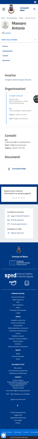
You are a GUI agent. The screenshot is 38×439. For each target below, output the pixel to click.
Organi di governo (18, 299)
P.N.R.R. (18, 423)
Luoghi (18, 313)
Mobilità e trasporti (18, 336)
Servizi (18, 316)
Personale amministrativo (18, 310)
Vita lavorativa (18, 325)
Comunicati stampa (18, 356)
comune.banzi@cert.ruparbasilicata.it (18, 390)
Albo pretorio (18, 368)
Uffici (18, 302)
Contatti (18, 377)
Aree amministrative (18, 297)
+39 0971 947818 (18, 388)
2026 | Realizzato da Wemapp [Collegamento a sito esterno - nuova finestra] (19, 437)
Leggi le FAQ (18, 415)
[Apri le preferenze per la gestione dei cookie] (3, 435)
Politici (21, 18)
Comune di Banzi (24, 9)
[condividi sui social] (6, 33)
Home (3, 18)
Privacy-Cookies (7, 432)
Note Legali (17, 432)
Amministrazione (12, 18)
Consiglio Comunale (24, 80)
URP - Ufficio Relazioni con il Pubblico (18, 394)
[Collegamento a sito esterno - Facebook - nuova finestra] (17, 405)
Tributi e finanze (18, 341)
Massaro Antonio (30, 18)
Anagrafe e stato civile (18, 320)
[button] (35, 2)
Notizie (18, 354)
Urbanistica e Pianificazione (18, 331)
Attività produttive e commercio (18, 328)
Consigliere (9, 79)
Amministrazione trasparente (18, 370)
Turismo (18, 333)
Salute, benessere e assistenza (18, 346)
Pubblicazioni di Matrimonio (18, 373)
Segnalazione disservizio (18, 418)
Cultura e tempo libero (18, 323)
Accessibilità (18, 420)
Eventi (18, 359)
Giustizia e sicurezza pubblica (18, 338)
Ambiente (18, 344)
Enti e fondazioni (18, 305)
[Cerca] (34, 9)
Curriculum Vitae (19, 168)
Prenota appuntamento (18, 412)
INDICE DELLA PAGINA (10, 39)
